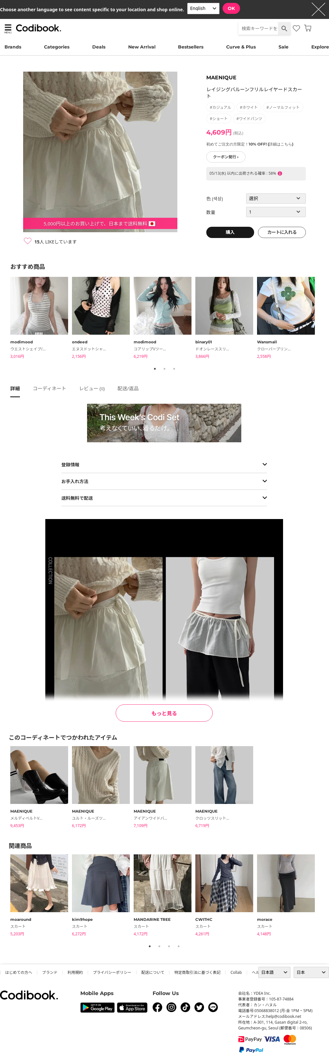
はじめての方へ (18, 972)
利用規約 (75, 972)
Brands (12, 47)
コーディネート (49, 388)
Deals (98, 47)
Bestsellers (190, 47)
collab (236, 972)
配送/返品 (128, 388)
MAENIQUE (221, 78)
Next (323, 319)
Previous (5, 319)
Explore (320, 47)
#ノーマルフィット (283, 107)
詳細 (15, 388)
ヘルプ (257, 972)
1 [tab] (155, 369)
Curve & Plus (241, 47)
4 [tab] (178, 946)
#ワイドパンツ (249, 118)
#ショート (219, 118)
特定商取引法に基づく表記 (197, 972)
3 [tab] (174, 369)
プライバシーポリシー (112, 972)
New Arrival (142, 47)
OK (231, 8)
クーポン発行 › (226, 157)
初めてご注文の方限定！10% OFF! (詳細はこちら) (249, 144)
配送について (152, 972)
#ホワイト (249, 107)
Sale (284, 47)
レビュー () (92, 388)
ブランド (50, 972)
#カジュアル (220, 107)
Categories (56, 47)
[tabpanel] (41, 319)
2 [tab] (164, 369)
